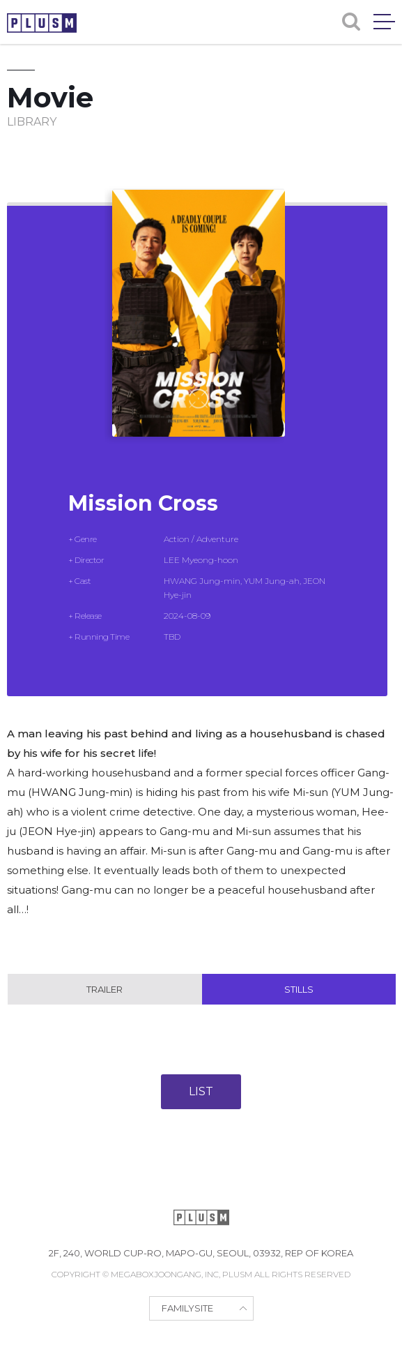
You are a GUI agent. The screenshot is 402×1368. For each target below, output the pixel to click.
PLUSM (42, 23)
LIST (201, 1091)
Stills (299, 989)
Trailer (104, 989)
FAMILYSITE (187, 1308)
